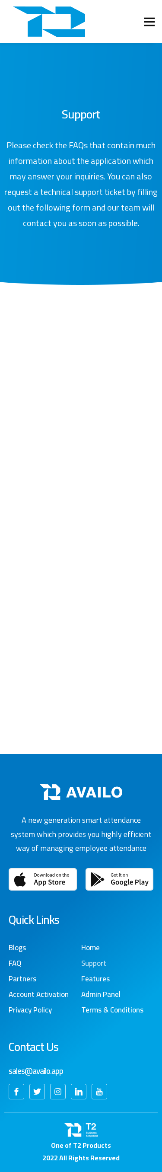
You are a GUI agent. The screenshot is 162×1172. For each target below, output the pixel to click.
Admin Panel (101, 994)
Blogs (17, 948)
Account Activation (39, 994)
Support (93, 963)
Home (90, 948)
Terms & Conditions (112, 1010)
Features (95, 979)
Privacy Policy (30, 1010)
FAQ (15, 963)
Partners (22, 979)
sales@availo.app (36, 1071)
